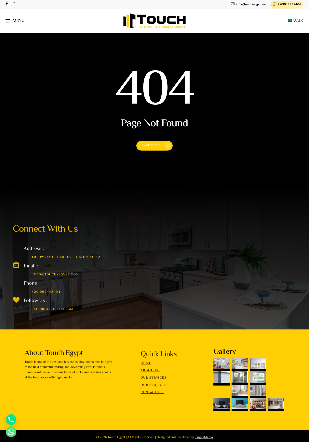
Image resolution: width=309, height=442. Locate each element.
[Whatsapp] (11, 431)
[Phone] (11, 419)
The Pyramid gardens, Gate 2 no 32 (66, 265)
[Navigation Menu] (15, 21)
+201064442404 (46, 300)
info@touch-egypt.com (56, 282)
